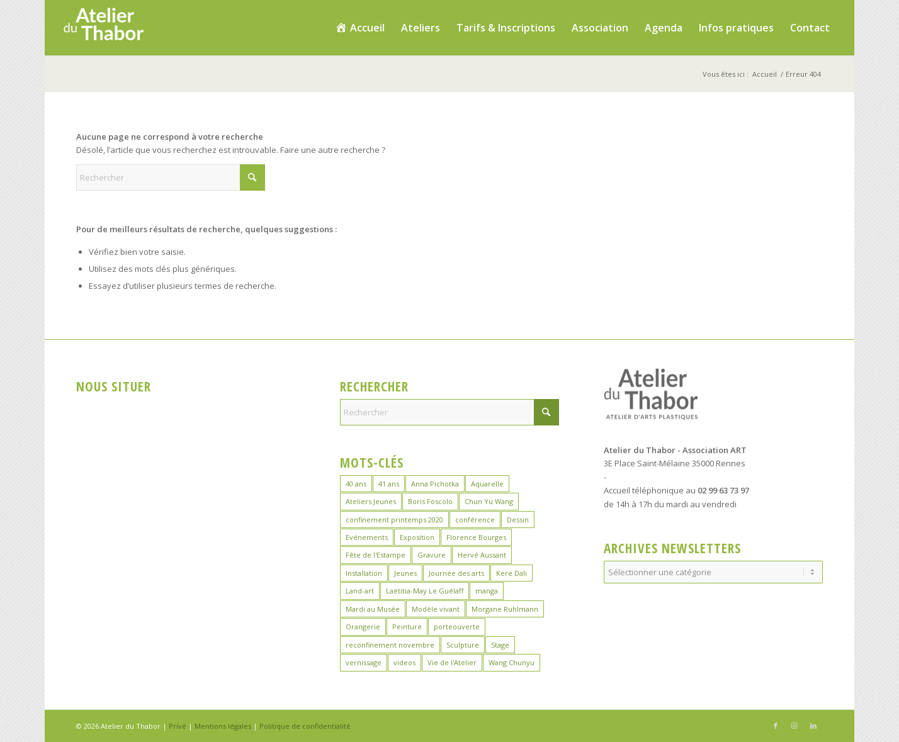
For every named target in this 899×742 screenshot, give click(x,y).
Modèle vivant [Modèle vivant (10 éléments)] (436, 609)
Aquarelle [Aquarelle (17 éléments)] (487, 483)
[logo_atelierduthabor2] (103, 27)
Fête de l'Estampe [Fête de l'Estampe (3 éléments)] (375, 554)
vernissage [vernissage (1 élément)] (364, 662)
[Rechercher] (170, 177)
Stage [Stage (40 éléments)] (500, 644)
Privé (177, 726)
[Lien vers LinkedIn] (813, 725)
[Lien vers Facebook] (775, 725)
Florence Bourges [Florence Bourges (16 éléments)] (476, 537)
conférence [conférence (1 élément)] (475, 519)
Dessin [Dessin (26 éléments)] (518, 519)
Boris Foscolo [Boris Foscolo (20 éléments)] (430, 501)
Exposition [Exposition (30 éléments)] (417, 537)
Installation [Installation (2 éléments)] (364, 573)
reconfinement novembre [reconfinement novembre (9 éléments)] (390, 644)
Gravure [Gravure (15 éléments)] (431, 554)
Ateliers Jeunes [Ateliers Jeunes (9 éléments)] (371, 501)
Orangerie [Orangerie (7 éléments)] (363, 626)
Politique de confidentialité (305, 726)
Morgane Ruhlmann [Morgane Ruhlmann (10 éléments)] (505, 609)
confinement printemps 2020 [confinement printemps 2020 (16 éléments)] (394, 519)
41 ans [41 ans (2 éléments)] (388, 483)
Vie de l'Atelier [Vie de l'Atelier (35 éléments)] (452, 662)
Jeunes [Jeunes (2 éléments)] (405, 573)
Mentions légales (223, 726)
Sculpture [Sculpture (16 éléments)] (462, 644)
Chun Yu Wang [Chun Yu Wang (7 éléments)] (489, 501)
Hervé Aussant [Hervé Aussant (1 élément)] (482, 554)
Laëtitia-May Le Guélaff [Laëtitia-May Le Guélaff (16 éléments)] (424, 590)
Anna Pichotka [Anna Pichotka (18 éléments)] (435, 483)
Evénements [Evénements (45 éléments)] (367, 537)
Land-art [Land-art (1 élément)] (360, 590)
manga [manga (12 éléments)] (486, 590)
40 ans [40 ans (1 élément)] (356, 483)
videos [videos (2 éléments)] (404, 662)
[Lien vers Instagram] (794, 725)
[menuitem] (360, 27)
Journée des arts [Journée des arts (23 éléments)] (456, 573)
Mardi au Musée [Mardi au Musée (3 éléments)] (373, 609)
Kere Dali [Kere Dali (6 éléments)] (511, 573)
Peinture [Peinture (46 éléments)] (407, 626)
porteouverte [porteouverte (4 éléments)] (457, 626)
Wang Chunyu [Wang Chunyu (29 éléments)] (511, 662)
